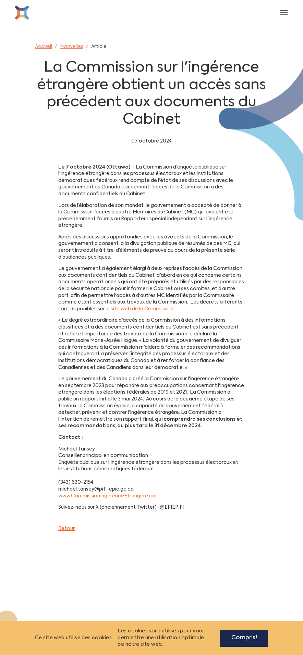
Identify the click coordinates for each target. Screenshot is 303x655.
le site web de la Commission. (140, 309)
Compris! (244, 638)
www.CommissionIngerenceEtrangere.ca (106, 496)
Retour (66, 528)
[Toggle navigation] (284, 12)
